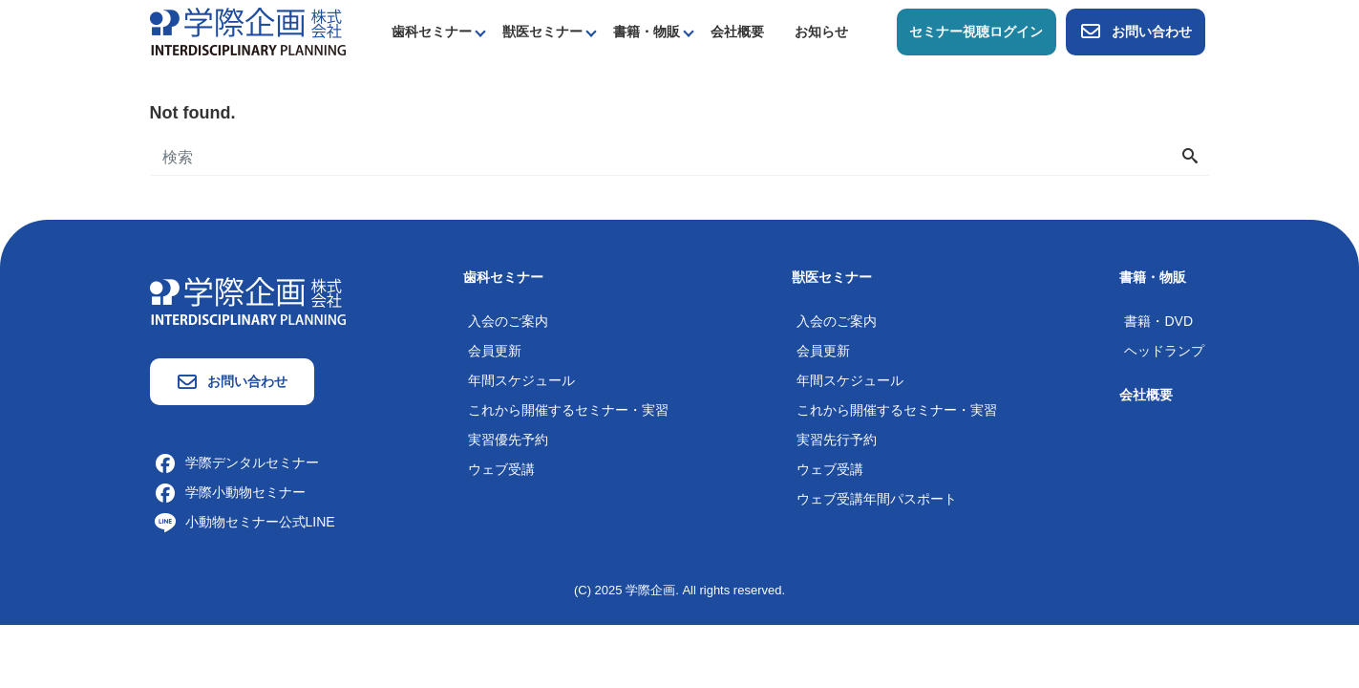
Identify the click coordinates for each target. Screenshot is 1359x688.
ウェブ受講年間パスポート (876, 498)
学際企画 (650, 590)
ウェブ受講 (501, 469)
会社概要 (737, 31)
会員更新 (494, 350)
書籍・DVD (1158, 321)
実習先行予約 (836, 439)
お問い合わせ (1135, 31)
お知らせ (821, 31)
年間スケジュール (521, 380)
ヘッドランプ (1164, 350)
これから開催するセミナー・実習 (568, 410)
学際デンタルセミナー (237, 462)
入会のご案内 (508, 321)
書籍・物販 (646, 31)
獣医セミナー (542, 31)
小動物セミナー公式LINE (245, 521)
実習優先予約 (508, 439)
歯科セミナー (432, 31)
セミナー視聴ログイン (976, 31)
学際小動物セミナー (230, 492)
